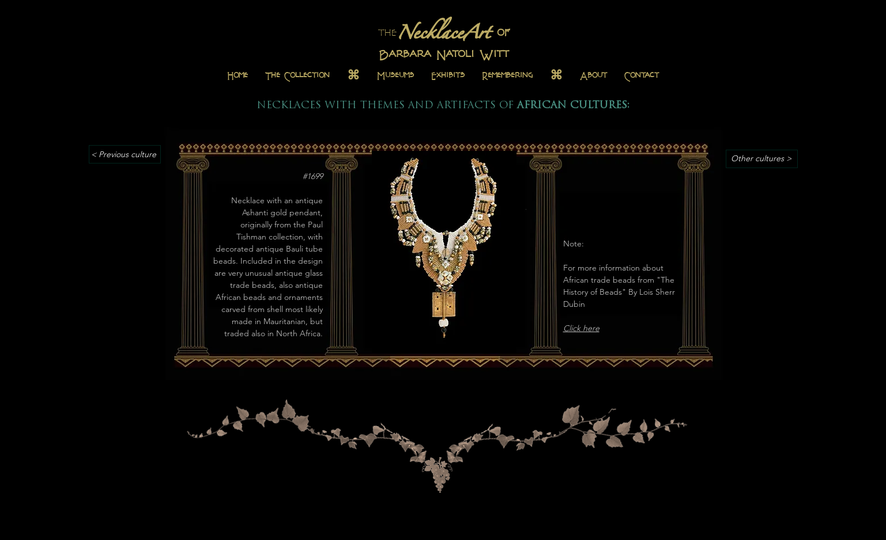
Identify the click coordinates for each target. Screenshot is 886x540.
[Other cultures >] (762, 159)
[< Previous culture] (125, 154)
